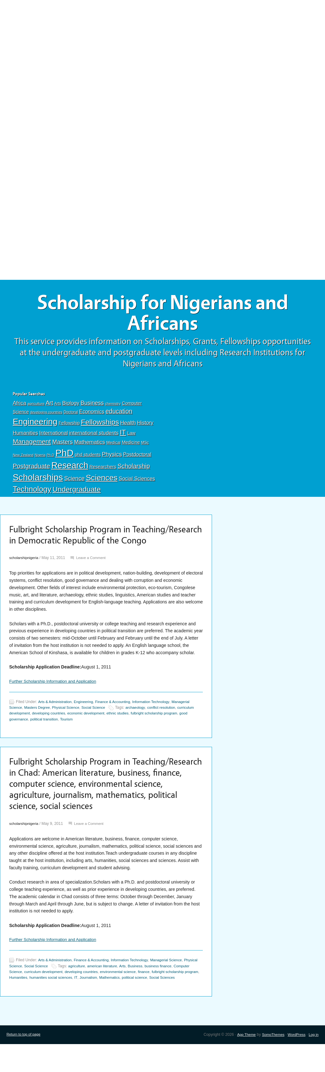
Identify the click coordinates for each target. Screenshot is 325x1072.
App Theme (242, 1062)
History (145, 426)
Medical (113, 445)
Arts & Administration (56, 719)
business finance (182, 988)
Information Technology (159, 719)
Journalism (131, 999)
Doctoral (70, 415)
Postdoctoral (137, 457)
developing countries (46, 415)
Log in (313, 1062)
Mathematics (89, 445)
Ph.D (50, 458)
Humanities (25, 436)
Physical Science (69, 725)
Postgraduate (31, 469)
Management (32, 444)
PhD (65, 456)
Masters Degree (39, 725)
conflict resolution (171, 725)
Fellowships (100, 425)
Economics (91, 415)
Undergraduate (77, 492)
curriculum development (29, 730)
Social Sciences (137, 481)
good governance (41, 736)
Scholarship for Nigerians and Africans (163, 315)
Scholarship (133, 469)
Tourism (97, 736)
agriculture (35, 407)
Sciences (101, 481)
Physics (112, 457)
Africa (19, 406)
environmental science (144, 994)
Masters (62, 445)
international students (94, 436)
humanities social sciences (91, 999)
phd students (88, 457)
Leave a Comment (94, 574)
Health (128, 426)
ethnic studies (144, 730)
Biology (70, 406)
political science (181, 999)
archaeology (143, 725)
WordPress (295, 1062)
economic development (110, 730)
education (118, 414)
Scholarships (38, 480)
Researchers (103, 469)
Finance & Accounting (118, 719)
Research (69, 468)
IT (123, 435)
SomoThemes (270, 1062)
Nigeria (40, 458)
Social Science (99, 725)
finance (171, 994)
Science (74, 481)
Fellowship (69, 426)
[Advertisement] (162, 46)
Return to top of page (24, 1062)
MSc (145, 446)
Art (49, 406)
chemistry (113, 407)
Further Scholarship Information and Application (56, 698)
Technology (32, 492)
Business (92, 406)
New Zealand (23, 458)
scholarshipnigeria (25, 574)
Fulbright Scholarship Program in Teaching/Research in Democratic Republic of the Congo (101, 544)
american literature (123, 988)
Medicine (131, 445)
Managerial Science (175, 982)
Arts (57, 406)
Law (131, 436)
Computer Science (25, 994)
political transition (73, 736)
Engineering (35, 425)
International (53, 436)
